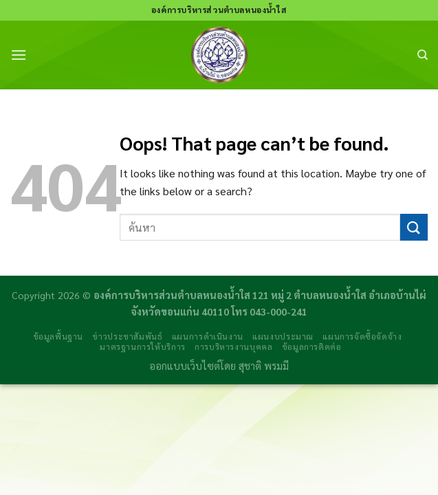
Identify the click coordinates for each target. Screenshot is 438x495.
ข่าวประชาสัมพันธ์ (127, 336)
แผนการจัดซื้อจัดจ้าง (362, 336)
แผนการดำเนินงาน (207, 336)
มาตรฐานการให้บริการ (142, 346)
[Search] (422, 55)
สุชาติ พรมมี (264, 366)
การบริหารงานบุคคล (233, 346)
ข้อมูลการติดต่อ (312, 346)
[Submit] (414, 227)
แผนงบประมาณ (283, 336)
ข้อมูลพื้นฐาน (58, 336)
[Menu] (18, 55)
